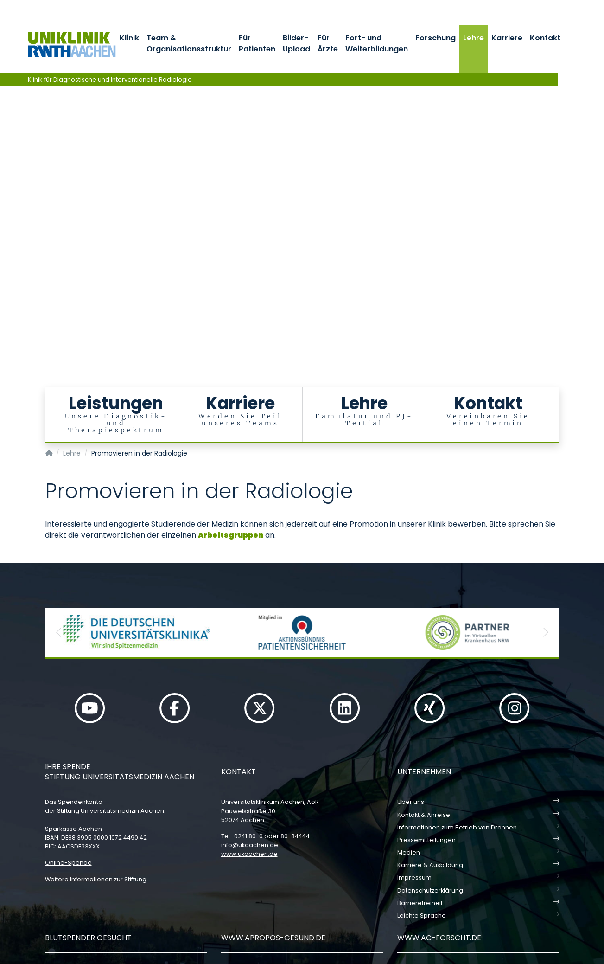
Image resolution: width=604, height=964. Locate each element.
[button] (59, 632)
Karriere (506, 37)
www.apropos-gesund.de (273, 937)
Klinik (129, 37)
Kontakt (545, 37)
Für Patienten (257, 43)
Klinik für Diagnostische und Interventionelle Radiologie (110, 79)
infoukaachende (249, 845)
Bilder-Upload (296, 43)
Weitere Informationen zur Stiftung (95, 879)
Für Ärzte (328, 43)
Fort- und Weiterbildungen (376, 43)
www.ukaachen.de (249, 854)
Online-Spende (68, 863)
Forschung (435, 37)
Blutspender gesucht (88, 937)
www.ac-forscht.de (439, 937)
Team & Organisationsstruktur (188, 43)
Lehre (473, 37)
